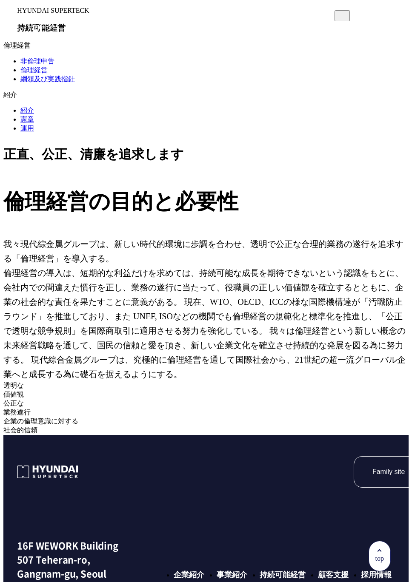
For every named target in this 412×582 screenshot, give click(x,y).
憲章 (27, 119)
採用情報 (314, 39)
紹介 (27, 110)
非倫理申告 (37, 61)
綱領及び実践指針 (47, 78)
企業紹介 (100, 39)
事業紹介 (150, 39)
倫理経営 (34, 70)
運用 (27, 128)
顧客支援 (264, 39)
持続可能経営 (207, 39)
